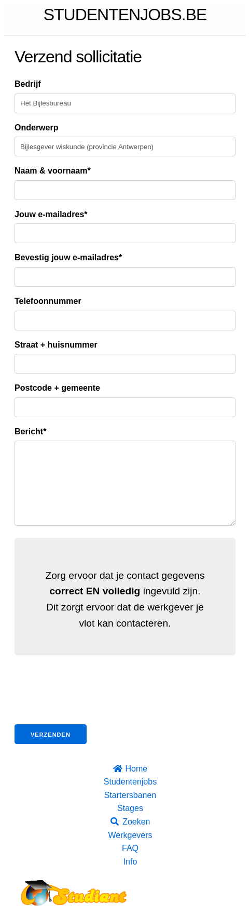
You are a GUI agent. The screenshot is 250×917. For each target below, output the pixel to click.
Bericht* (30, 431)
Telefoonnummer (48, 301)
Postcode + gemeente (57, 387)
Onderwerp (36, 127)
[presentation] (93, 706)
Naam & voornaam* (53, 170)
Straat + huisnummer (56, 344)
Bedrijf (28, 83)
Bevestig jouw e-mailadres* (68, 257)
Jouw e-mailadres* (51, 214)
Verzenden (51, 750)
